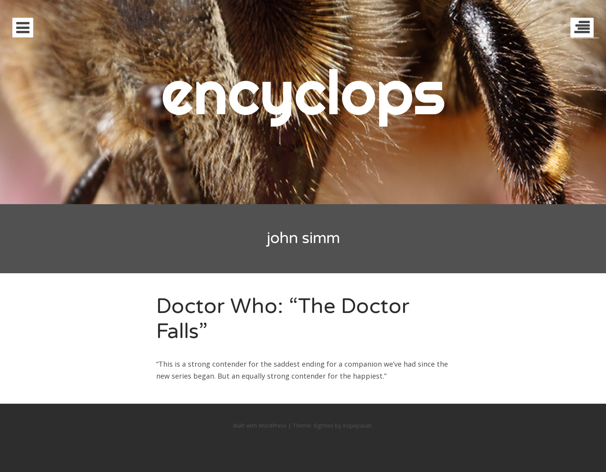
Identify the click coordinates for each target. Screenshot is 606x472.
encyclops (303, 91)
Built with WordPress (259, 425)
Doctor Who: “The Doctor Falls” (283, 319)
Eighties (323, 425)
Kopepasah (357, 425)
